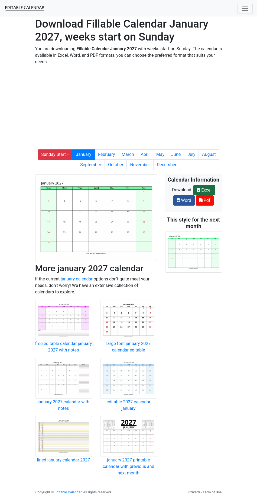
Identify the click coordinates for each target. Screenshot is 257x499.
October (115, 164)
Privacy (194, 492)
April (145, 154)
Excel (204, 190)
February (106, 154)
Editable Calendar (68, 492)
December (167, 164)
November (140, 164)
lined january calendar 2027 (63, 460)
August (209, 154)
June (176, 154)
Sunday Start (53, 154)
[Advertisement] (128, 107)
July (191, 154)
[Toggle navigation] (245, 8)
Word (184, 200)
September (90, 164)
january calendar (76, 279)
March (128, 154)
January (83, 154)
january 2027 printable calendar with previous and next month (128, 466)
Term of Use (212, 492)
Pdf (204, 200)
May (160, 154)
